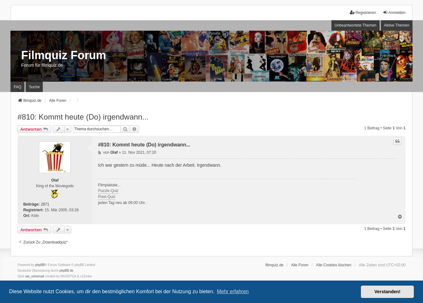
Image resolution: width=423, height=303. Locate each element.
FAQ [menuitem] (17, 87)
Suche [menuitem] (34, 87)
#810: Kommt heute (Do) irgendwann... (83, 117)
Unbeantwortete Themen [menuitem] (355, 25)
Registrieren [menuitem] (363, 12)
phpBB (40, 265)
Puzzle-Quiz (108, 191)
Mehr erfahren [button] (233, 291)
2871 (45, 204)
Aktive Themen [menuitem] (396, 25)
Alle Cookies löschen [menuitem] (333, 265)
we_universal (34, 276)
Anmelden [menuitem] (394, 12)
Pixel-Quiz (106, 197)
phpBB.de (67, 270)
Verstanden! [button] (388, 291)
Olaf (55, 180)
